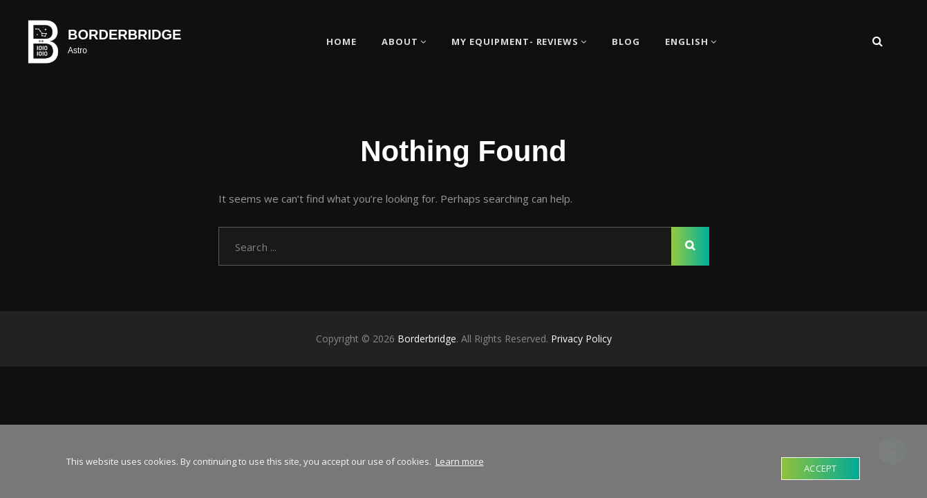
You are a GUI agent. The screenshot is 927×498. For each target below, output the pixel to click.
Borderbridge (124, 34)
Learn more (460, 461)
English (687, 41)
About (400, 41)
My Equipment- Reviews (515, 41)
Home (341, 41)
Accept (820, 468)
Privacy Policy (581, 339)
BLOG (626, 41)
